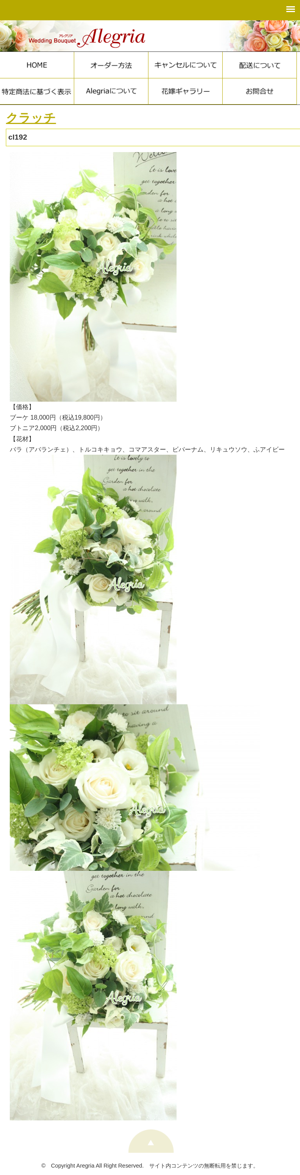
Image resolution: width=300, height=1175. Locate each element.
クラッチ (31, 118)
